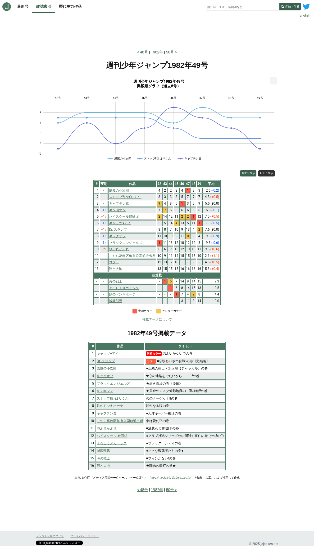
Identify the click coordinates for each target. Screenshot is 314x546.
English (305, 15)
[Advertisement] (157, 32)
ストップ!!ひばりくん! (113, 398)
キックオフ (105, 376)
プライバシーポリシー (84, 536)
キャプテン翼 (107, 413)
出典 (77, 477)
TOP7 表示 (266, 173)
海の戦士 (103, 458)
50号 (170, 52)
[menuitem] (273, 80)
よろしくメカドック (112, 443)
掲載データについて (157, 319)
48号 (144, 52)
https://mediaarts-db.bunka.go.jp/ (170, 477)
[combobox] (242, 6)
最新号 (22, 6)
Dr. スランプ (106, 361)
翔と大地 (103, 465)
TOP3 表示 (248, 173)
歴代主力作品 (70, 6)
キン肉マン (105, 391)
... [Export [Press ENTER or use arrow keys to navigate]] (273, 80)
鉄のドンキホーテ (110, 406)
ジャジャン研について (50, 536)
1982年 (157, 52)
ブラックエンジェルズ (113, 383)
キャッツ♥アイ (107, 353)
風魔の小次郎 (107, 368)
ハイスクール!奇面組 (112, 436)
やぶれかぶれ (107, 428)
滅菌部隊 (103, 451)
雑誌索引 (43, 6)
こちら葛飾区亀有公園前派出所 (120, 421)
